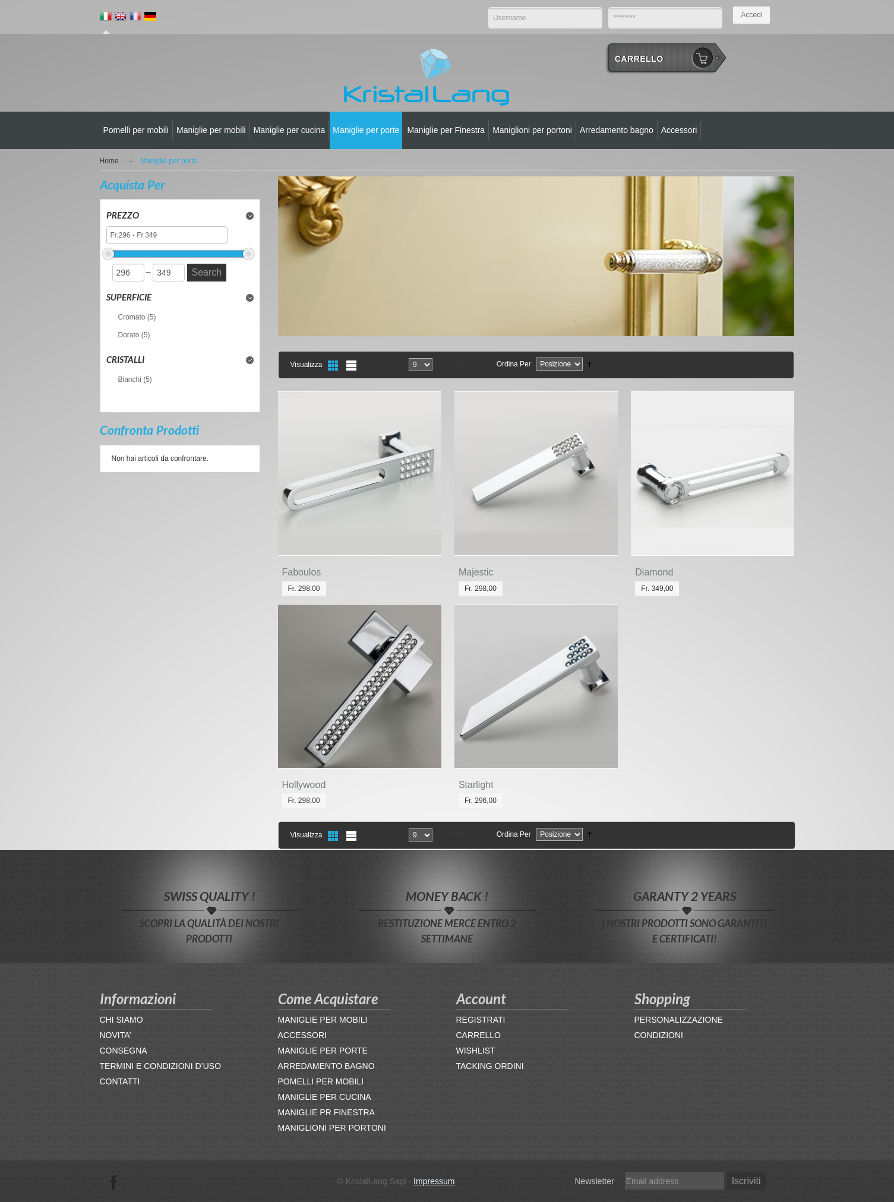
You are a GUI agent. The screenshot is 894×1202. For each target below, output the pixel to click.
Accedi (751, 15)
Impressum (433, 1181)
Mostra (393, 364)
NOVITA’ (115, 1035)
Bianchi (129, 379)
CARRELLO (478, 1035)
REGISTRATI (481, 1019)
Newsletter (594, 1181)
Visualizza (306, 364)
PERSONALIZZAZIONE (678, 1019)
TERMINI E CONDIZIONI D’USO (161, 1066)
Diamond (654, 572)
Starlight (476, 785)
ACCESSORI (302, 1035)
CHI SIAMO (121, 1019)
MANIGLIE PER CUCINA (324, 1097)
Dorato (129, 335)
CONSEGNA (123, 1050)
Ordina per (514, 364)
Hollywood (304, 785)
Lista (351, 365)
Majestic (476, 572)
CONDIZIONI (658, 1035)
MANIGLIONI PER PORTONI (332, 1128)
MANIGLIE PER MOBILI (323, 1019)
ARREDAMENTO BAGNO (326, 1066)
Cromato (132, 317)
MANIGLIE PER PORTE (323, 1050)
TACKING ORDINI (490, 1066)
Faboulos (301, 572)
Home (109, 161)
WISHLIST (475, 1050)
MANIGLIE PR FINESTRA (326, 1112)
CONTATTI (120, 1081)
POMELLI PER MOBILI (321, 1081)
